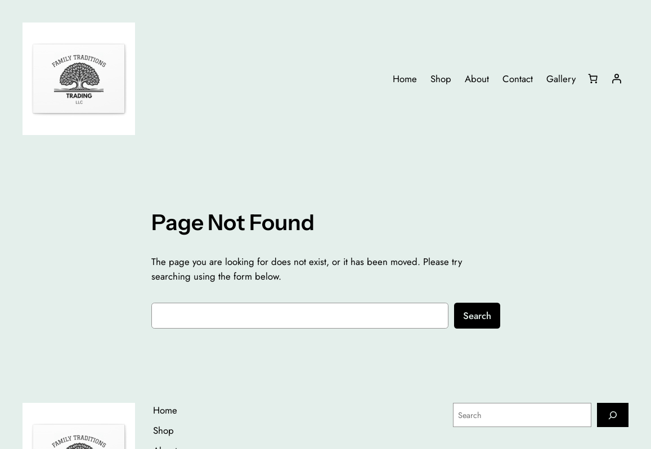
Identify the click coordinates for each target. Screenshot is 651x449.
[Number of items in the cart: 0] (593, 79)
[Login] (616, 79)
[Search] (612, 415)
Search (477, 315)
